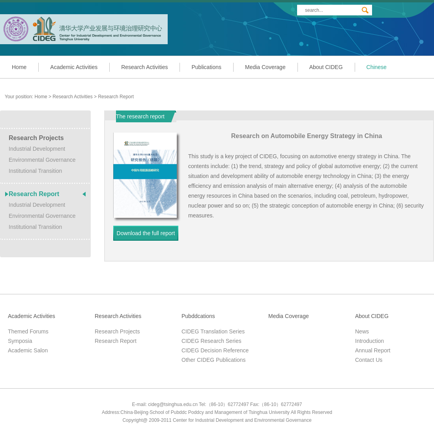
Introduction (369, 341)
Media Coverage (265, 67)
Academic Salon (28, 350)
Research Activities (144, 67)
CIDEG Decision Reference (215, 350)
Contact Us (368, 360)
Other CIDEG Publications (213, 360)
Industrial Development (37, 149)
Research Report (116, 96)
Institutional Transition (35, 171)
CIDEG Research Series (211, 341)
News (362, 331)
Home (19, 67)
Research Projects (36, 138)
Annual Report (373, 350)
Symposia (20, 341)
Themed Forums (28, 331)
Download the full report (146, 233)
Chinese (377, 67)
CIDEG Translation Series (213, 331)
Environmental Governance (42, 160)
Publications (206, 67)
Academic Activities (73, 67)
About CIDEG (326, 67)
